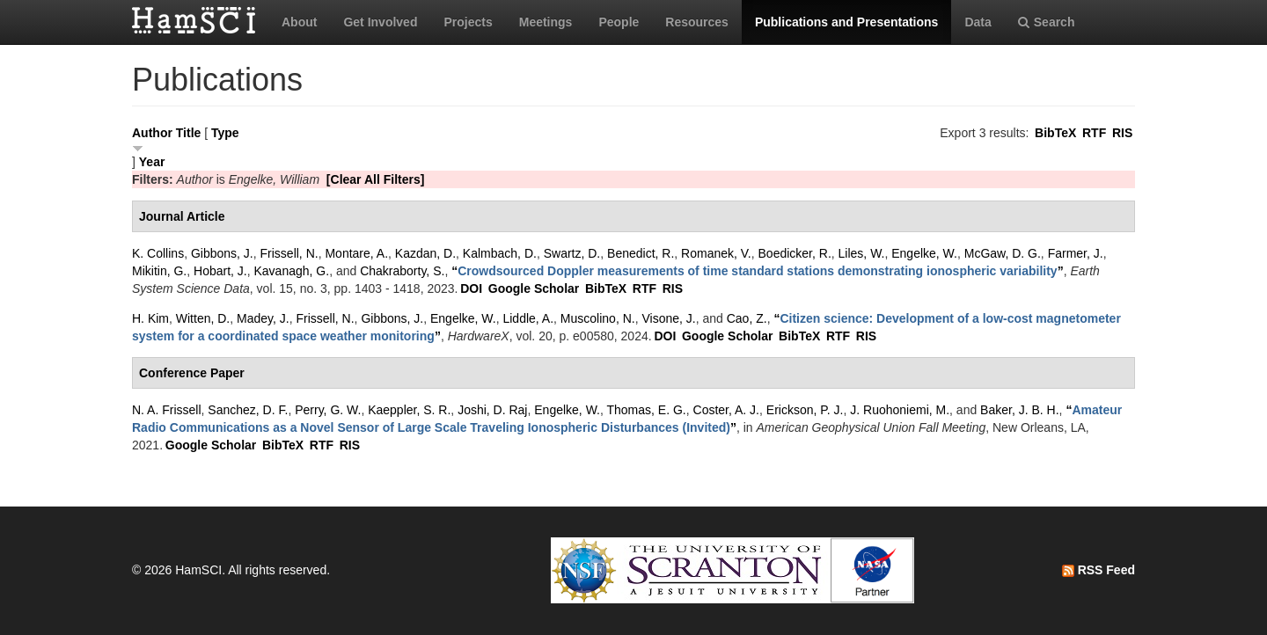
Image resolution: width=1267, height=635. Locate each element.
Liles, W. (862, 253)
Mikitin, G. (159, 271)
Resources (697, 22)
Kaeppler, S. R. (409, 410)
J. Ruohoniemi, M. (899, 410)
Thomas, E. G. (646, 410)
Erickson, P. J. (805, 410)
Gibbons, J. (222, 253)
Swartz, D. (572, 253)
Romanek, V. (716, 253)
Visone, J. (668, 318)
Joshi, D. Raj (492, 410)
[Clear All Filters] (375, 179)
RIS (1122, 133)
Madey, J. (263, 318)
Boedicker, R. (794, 253)
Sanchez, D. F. (248, 410)
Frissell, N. (289, 253)
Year (152, 162)
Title (188, 133)
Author (152, 133)
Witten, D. (203, 318)
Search (1046, 22)
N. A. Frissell (166, 410)
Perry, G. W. (328, 410)
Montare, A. (356, 253)
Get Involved (380, 22)
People (618, 22)
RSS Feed (1098, 570)
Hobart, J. (220, 271)
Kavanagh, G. (292, 271)
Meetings (546, 22)
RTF (1094, 133)
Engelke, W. (924, 253)
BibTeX (1055, 133)
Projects (467, 22)
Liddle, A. (527, 318)
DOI (471, 288)
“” (757, 271)
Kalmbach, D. (500, 253)
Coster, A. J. (726, 410)
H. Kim (150, 318)
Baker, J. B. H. (1019, 410)
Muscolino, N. (597, 318)
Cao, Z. (747, 318)
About (299, 22)
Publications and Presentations (847, 22)
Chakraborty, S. (402, 271)
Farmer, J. (1075, 253)
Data (977, 22)
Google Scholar (533, 288)
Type (225, 133)
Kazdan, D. (425, 253)
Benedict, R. (640, 253)
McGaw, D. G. (1002, 253)
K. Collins (158, 253)
